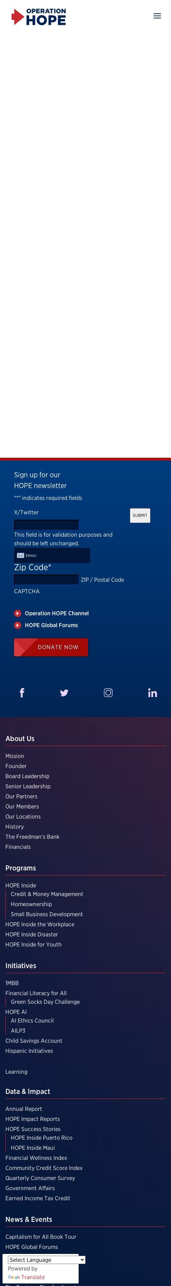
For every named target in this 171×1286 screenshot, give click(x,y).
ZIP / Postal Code (102, 579)
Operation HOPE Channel (57, 613)
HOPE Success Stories (33, 1129)
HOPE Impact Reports (32, 1119)
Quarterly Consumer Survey (40, 1178)
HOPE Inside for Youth (33, 944)
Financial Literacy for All (36, 993)
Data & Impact (27, 1091)
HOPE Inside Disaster (31, 934)
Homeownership (31, 904)
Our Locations (23, 816)
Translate (26, 1277)
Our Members (22, 806)
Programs (20, 868)
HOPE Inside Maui (33, 1147)
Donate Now (58, 647)
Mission (14, 756)
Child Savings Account (33, 1040)
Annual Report (23, 1108)
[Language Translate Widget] (47, 1260)
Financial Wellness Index (36, 1157)
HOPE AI (16, 1011)
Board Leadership (27, 776)
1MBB (12, 983)
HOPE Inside (20, 885)
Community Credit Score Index (44, 1168)
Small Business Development (47, 914)
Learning (16, 1071)
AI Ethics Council (32, 1020)
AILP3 (18, 1030)
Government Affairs (30, 1188)
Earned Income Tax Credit (37, 1198)
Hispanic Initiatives (29, 1050)
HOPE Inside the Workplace (39, 924)
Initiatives (20, 965)
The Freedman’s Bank (32, 836)
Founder (16, 766)
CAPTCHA (27, 591)
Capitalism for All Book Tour (40, 1236)
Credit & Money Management (47, 894)
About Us (20, 738)
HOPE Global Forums (31, 1246)
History (14, 826)
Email (32, 555)
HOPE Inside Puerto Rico (42, 1137)
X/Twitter (26, 512)
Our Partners (21, 796)
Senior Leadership (28, 786)
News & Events (28, 1219)
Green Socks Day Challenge (45, 1001)
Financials (18, 846)
